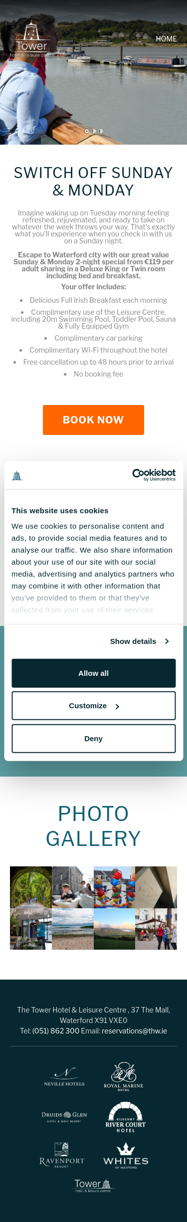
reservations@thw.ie (134, 1030)
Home (166, 39)
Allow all (93, 672)
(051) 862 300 (56, 1030)
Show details (133, 641)
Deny (93, 738)
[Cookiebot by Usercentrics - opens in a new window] (133, 475)
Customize (94, 705)
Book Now (94, 420)
